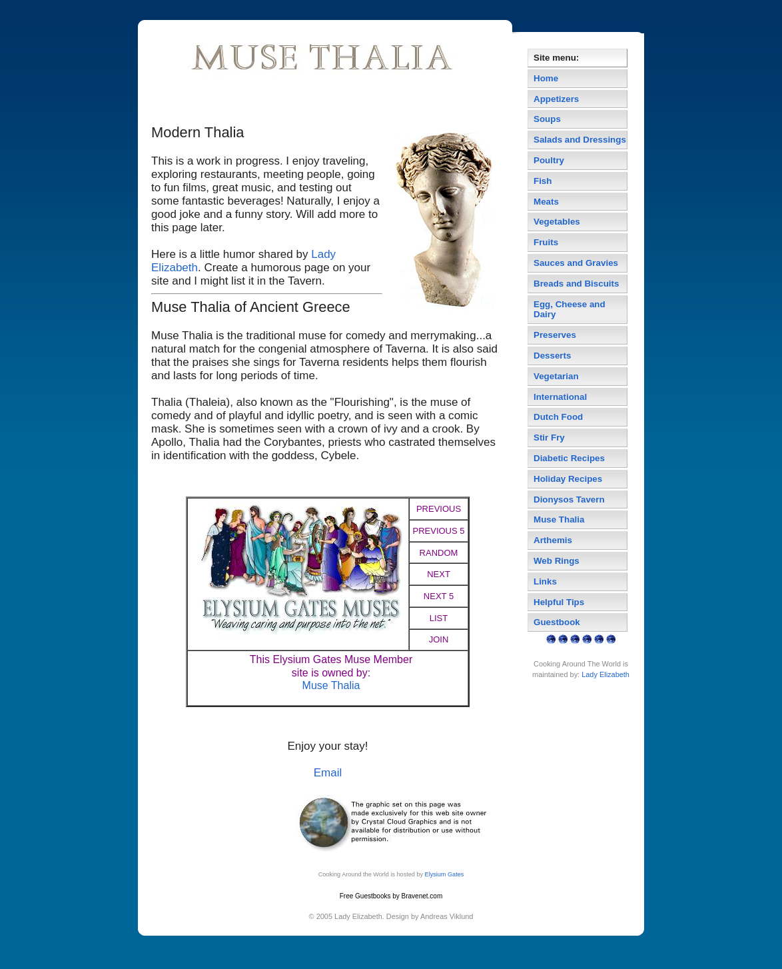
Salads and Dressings (580, 140)
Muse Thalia (331, 685)
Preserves (555, 335)
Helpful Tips (559, 602)
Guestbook (557, 622)
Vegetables (557, 222)
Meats (546, 202)
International (560, 397)
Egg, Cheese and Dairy (569, 309)
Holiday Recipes (568, 479)
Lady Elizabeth (605, 674)
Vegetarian (556, 376)
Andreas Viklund (446, 916)
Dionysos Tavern (569, 499)
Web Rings (557, 561)
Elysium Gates (444, 874)
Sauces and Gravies (576, 263)
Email (328, 772)
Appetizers (556, 99)
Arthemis (553, 540)
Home (546, 78)
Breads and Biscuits (576, 284)
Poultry (549, 160)
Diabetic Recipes (569, 458)
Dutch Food (558, 417)
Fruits (546, 242)
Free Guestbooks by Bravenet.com (391, 896)
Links (545, 581)
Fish (543, 181)
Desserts (552, 356)
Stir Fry (549, 438)
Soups (547, 119)
